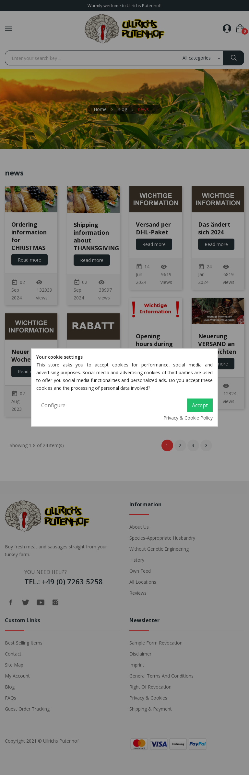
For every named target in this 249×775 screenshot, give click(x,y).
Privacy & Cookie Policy (188, 418)
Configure (53, 405)
